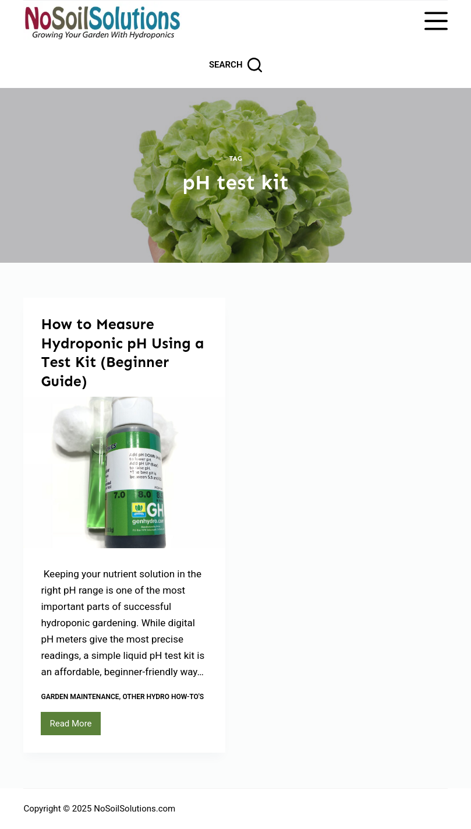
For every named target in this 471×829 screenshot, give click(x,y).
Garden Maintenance (80, 697)
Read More (74, 726)
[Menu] (436, 21)
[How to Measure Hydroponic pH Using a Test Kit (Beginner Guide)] (124, 472)
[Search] (235, 65)
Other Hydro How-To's (163, 697)
